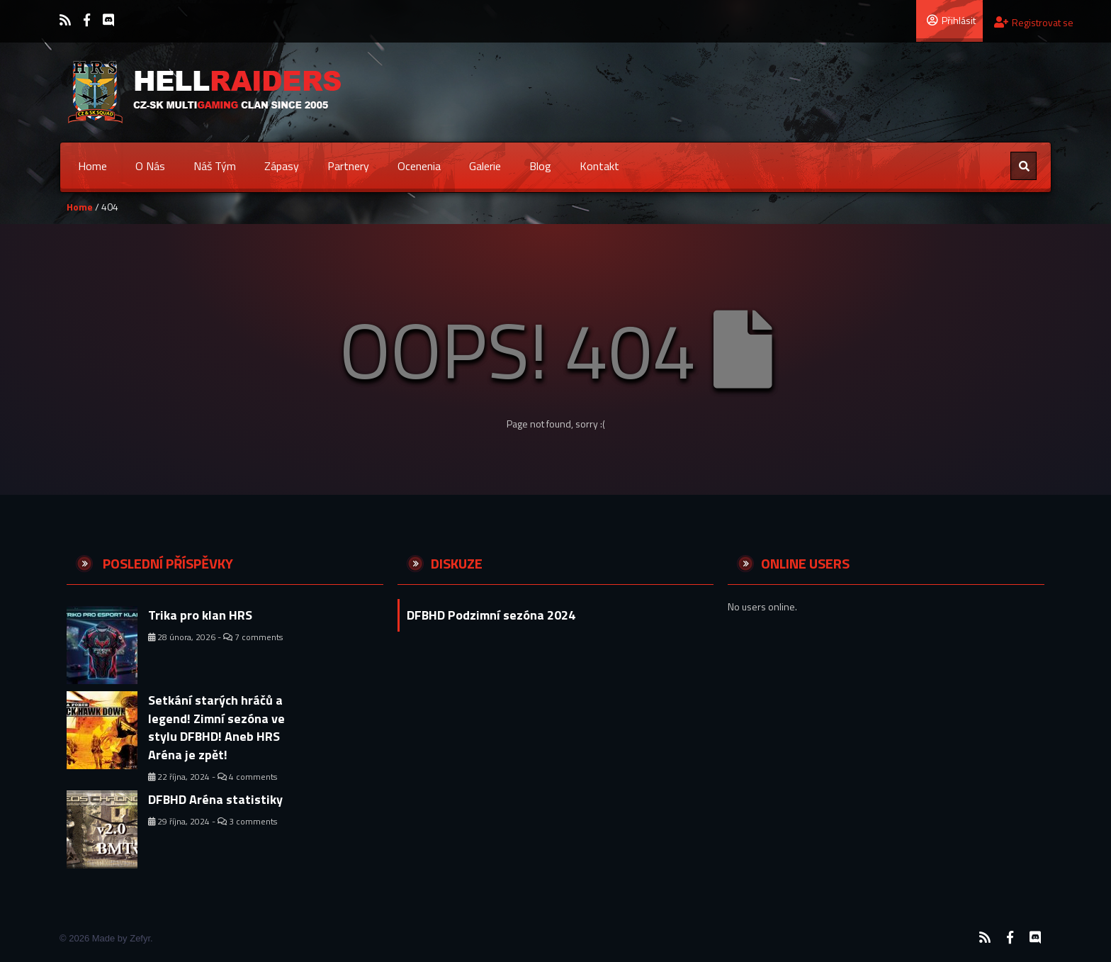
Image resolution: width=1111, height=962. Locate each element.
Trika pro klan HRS (200, 615)
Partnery (348, 165)
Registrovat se (1033, 22)
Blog (540, 165)
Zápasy (281, 165)
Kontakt (599, 165)
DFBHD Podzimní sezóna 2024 (491, 615)
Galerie (485, 165)
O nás (150, 165)
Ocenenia (419, 165)
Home (92, 165)
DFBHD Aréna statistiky (215, 799)
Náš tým (214, 165)
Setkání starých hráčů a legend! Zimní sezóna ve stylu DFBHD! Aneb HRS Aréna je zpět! (216, 727)
